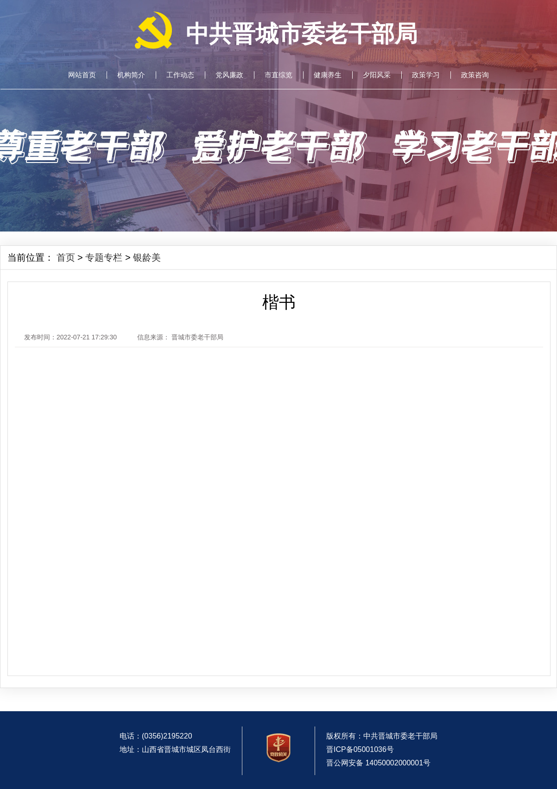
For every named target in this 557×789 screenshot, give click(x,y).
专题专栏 (103, 257)
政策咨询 (475, 75)
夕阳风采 (377, 75)
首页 (66, 257)
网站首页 (82, 75)
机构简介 (131, 75)
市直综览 (278, 75)
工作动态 (180, 75)
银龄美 (147, 257)
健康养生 (328, 75)
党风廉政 (229, 75)
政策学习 (426, 75)
